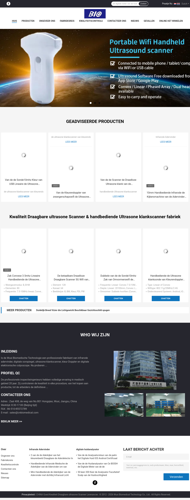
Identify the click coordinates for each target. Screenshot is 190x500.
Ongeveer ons (47, 21)
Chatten (23, 298)
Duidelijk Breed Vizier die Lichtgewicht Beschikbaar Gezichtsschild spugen (73, 310)
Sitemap (5, 477)
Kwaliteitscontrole (91, 21)
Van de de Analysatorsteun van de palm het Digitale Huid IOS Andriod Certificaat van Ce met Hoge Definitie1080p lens (97, 457)
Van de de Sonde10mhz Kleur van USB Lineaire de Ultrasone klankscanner (23, 182)
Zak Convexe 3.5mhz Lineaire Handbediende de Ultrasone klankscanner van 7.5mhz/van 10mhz (23, 277)
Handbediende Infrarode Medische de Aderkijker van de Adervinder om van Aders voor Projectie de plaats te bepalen (51, 465)
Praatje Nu (167, 3)
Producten (28, 21)
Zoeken (143, 4)
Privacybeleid (28, 494)
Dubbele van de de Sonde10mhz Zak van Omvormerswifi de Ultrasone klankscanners (118, 277)
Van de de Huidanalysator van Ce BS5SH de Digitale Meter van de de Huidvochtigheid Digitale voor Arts (98, 465)
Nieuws (135, 21)
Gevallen (149, 21)
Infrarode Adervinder (166, 137)
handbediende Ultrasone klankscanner (118, 191)
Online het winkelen (171, 21)
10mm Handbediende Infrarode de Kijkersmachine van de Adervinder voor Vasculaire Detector (166, 195)
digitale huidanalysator (87, 449)
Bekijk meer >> (11, 421)
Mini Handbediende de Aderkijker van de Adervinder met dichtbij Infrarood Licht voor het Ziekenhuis (50, 474)
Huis (14, 21)
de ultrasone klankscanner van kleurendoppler (26, 191)
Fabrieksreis (67, 21)
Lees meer (23, 196)
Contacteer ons (116, 21)
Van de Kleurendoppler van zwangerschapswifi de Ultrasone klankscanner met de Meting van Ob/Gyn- (71, 195)
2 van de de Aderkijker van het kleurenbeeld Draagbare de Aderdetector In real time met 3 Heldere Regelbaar (52, 457)
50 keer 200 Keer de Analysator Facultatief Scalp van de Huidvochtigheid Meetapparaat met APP (99, 474)
